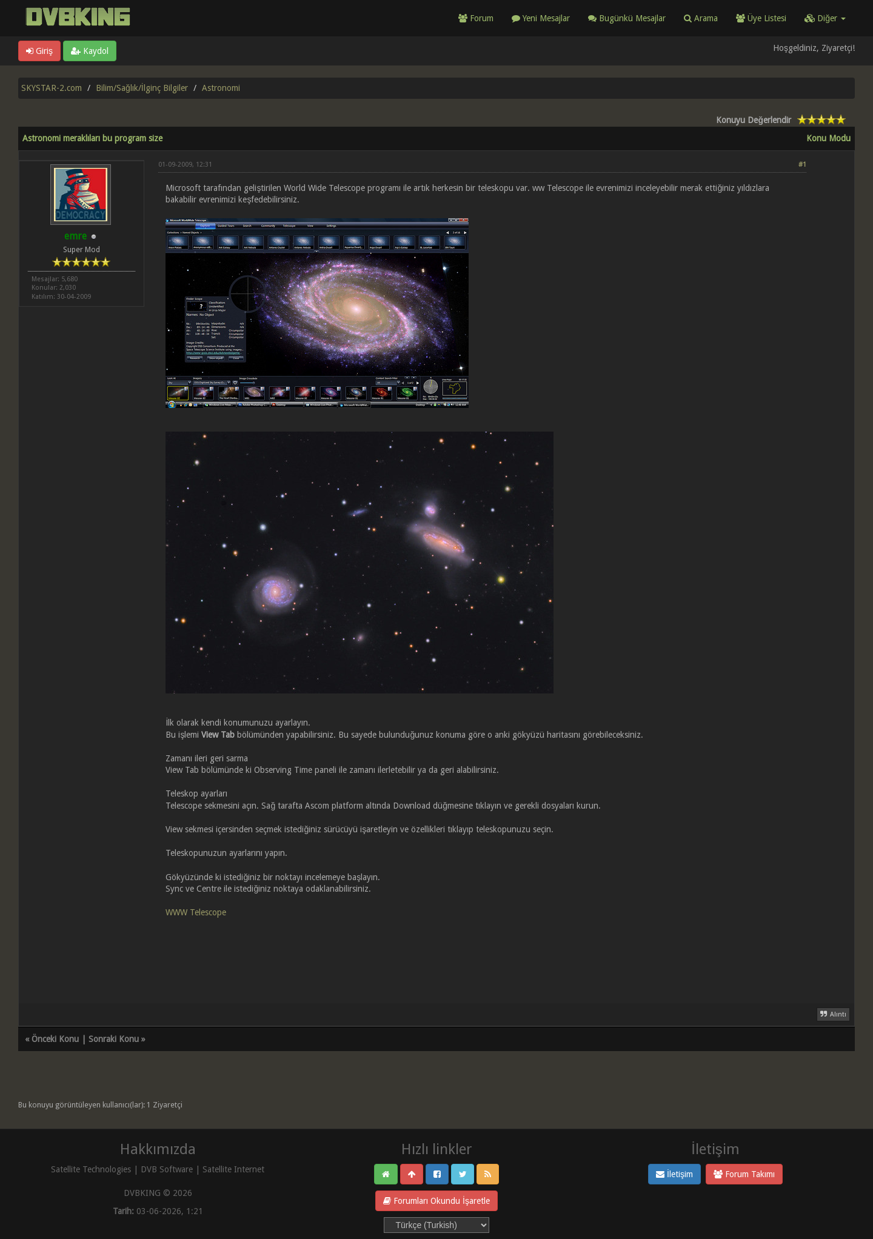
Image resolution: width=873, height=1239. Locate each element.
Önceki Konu (55, 1039)
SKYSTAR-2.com (51, 88)
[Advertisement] (482, 953)
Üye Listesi (761, 18)
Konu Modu (828, 138)
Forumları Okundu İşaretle (436, 1201)
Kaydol (90, 51)
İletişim (674, 1174)
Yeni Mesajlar (541, 18)
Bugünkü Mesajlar (627, 18)
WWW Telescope (196, 912)
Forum (475, 18)
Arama (701, 18)
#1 (802, 165)
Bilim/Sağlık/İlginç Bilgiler (142, 88)
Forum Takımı (744, 1174)
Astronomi (221, 88)
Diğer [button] (825, 18)
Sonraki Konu (114, 1039)
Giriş (39, 51)
